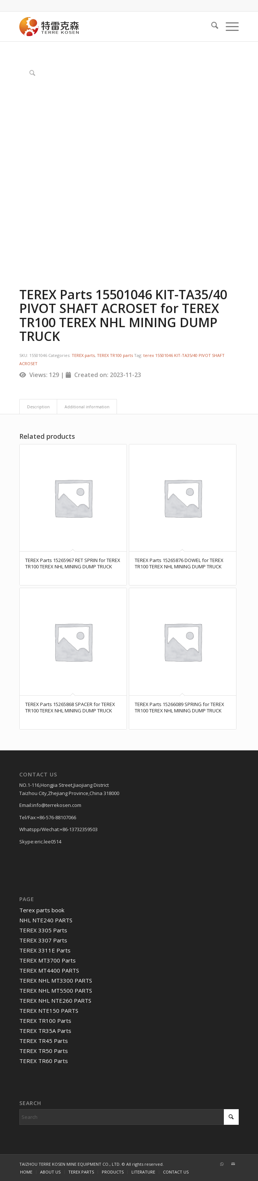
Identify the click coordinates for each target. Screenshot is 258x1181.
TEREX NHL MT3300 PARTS (55, 980)
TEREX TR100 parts (115, 355)
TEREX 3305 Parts (43, 930)
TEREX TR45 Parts (43, 1040)
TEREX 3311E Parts (45, 950)
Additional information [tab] (87, 406)
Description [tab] (38, 406)
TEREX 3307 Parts (43, 940)
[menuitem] (211, 26)
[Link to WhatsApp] (222, 1163)
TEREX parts (83, 355)
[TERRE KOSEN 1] (107, 26)
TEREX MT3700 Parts (47, 960)
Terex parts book (41, 910)
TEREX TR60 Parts (43, 1061)
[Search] (211, 26)
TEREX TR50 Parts (43, 1050)
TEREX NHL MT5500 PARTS (55, 990)
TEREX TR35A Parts (45, 1030)
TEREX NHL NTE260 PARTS (55, 1000)
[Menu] (228, 26)
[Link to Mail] (233, 1163)
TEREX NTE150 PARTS (48, 1010)
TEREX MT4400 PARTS (49, 970)
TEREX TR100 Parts (45, 1020)
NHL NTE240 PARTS (45, 920)
